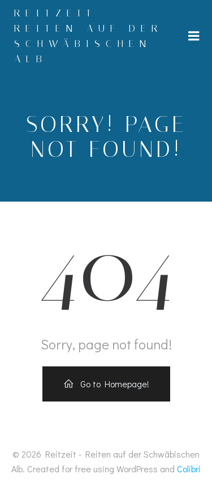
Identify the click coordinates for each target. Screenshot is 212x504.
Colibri (189, 469)
